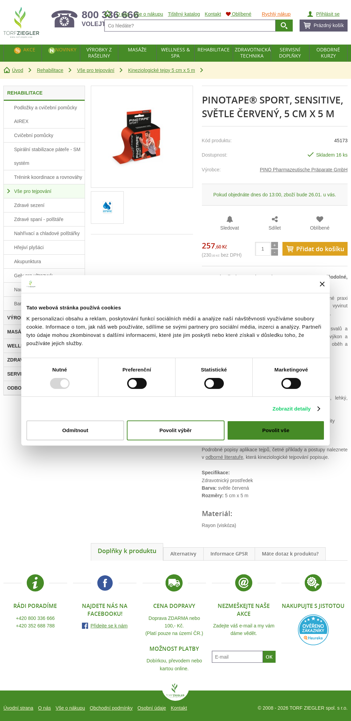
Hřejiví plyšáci (29, 247)
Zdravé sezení (29, 205)
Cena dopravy (174, 606)
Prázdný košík (329, 25)
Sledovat (229, 228)
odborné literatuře (224, 457)
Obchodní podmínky (111, 708)
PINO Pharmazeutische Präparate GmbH (304, 169)
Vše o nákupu (70, 708)
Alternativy (183, 553)
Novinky (65, 49)
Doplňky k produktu (127, 551)
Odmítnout (75, 430)
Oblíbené (319, 228)
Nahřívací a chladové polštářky (47, 233)
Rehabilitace (50, 70)
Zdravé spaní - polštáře (38, 219)
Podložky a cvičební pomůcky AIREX (45, 114)
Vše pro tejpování (95, 70)
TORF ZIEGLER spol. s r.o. (175, 692)
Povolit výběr (175, 430)
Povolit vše (275, 430)
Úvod (17, 70)
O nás (44, 708)
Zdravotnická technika (253, 52)
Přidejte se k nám (109, 625)
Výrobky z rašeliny (99, 52)
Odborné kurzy (328, 52)
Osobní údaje (151, 708)
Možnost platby (174, 648)
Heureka (313, 629)
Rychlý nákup (276, 14)
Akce (29, 49)
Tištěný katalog (184, 14)
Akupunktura (27, 261)
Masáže (137, 49)
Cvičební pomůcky (33, 135)
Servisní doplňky (290, 52)
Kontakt (179, 708)
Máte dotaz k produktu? (290, 553)
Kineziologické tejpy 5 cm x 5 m (161, 70)
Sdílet (274, 228)
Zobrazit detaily (292, 409)
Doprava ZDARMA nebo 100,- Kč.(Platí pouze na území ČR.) (174, 625)
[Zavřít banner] (322, 284)
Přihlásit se (327, 14)
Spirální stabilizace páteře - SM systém (47, 156)
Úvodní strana (18, 708)
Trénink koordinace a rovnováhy (48, 177)
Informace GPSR (229, 553)
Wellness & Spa (175, 52)
